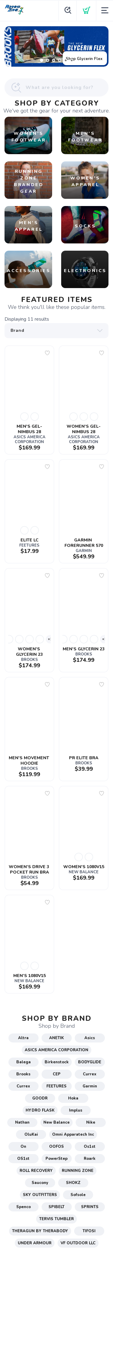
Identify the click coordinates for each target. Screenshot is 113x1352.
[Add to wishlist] (47, 353)
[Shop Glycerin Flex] (56, 46)
